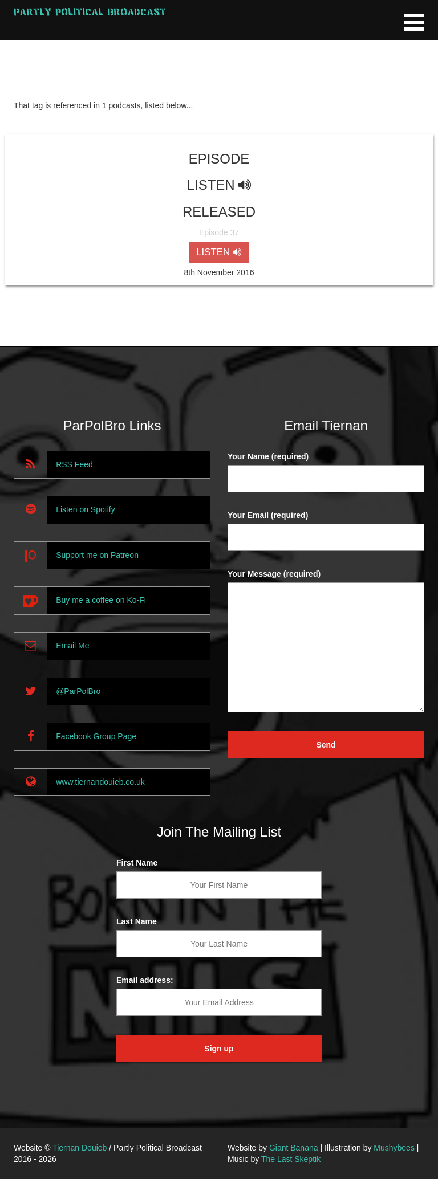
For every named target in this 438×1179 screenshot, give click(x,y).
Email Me (72, 645)
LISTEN (218, 252)
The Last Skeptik (291, 1159)
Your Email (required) (268, 515)
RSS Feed (74, 464)
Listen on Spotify (85, 509)
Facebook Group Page (96, 736)
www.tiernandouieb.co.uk (100, 781)
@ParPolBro (78, 691)
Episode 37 (219, 232)
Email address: (144, 980)
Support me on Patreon (97, 555)
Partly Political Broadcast (90, 11)
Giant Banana (293, 1147)
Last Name (136, 921)
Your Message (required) (274, 573)
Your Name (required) (268, 456)
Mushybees (394, 1147)
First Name (136, 862)
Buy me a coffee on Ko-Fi (101, 600)
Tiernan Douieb (79, 1147)
